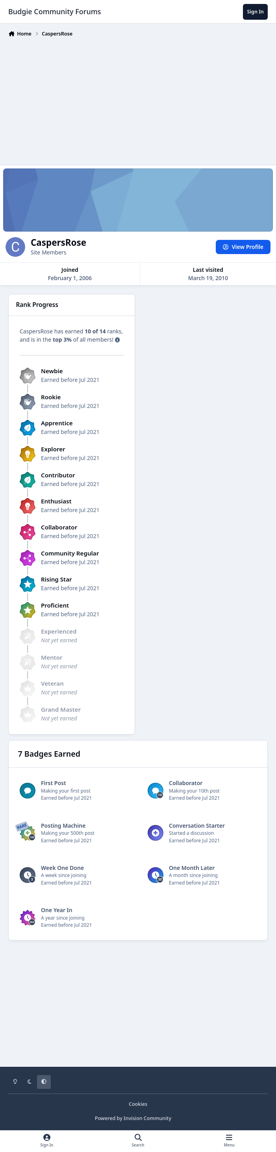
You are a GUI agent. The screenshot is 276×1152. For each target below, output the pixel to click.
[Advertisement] (142, 99)
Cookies (138, 1104)
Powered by (133, 1118)
